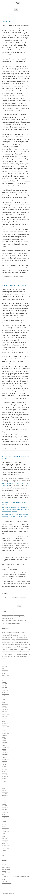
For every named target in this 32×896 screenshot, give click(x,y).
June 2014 (4, 833)
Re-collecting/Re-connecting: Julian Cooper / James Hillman (14, 620)
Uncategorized (15, 276)
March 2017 (4, 790)
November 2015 (5, 812)
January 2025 (4, 687)
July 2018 (3, 762)
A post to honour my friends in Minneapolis (11, 623)
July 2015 (3, 819)
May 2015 (4, 823)
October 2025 (4, 673)
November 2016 (5, 797)
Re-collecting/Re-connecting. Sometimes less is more (13, 615)
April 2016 (4, 804)
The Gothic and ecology (7, 883)
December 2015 (5, 811)
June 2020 (4, 738)
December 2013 (5, 843)
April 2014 (4, 836)
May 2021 (4, 730)
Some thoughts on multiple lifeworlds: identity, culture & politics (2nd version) (16, 656)
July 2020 (3, 737)
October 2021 (4, 725)
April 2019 (4, 750)
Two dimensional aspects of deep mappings (11, 646)
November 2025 (5, 671)
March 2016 (4, 805)
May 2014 (4, 835)
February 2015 (5, 826)
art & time (4, 866)
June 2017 (4, 785)
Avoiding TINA (6, 22)
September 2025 (5, 675)
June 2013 (4, 853)
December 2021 (5, 721)
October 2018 (4, 757)
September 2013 (5, 848)
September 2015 (5, 816)
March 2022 (4, 716)
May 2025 (4, 680)
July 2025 (3, 678)
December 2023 (5, 704)
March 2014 (4, 838)
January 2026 (4, 668)
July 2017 (3, 783)
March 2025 (4, 683)
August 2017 (4, 781)
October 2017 (4, 778)
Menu (16, 9)
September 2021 (5, 726)
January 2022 (4, 719)
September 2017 (5, 780)
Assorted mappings (6, 867)
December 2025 (5, 670)
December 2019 (5, 742)
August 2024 (4, 695)
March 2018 (4, 769)
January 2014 (4, 841)
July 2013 (3, 852)
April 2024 (4, 702)
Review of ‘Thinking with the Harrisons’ (10, 632)
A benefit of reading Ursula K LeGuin (14, 285)
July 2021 (3, 728)
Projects (3, 879)
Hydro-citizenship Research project (9, 872)
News (3, 874)
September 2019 (5, 747)
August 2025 (4, 677)
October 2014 (4, 829)
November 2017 (5, 776)
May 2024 (4, 701)
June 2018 (4, 764)
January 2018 (4, 773)
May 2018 (4, 766)
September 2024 (5, 694)
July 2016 (3, 800)
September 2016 (5, 798)
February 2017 (5, 792)
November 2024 (5, 690)
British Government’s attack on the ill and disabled (15, 457)
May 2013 (4, 855)
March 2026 (4, 666)
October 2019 (4, 745)
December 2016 (5, 795)
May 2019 (4, 749)
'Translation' (4, 864)
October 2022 (4, 713)
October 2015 (4, 814)
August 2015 (4, 817)
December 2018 (5, 754)
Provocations (4, 881)
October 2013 (4, 847)
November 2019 (5, 744)
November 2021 (5, 723)
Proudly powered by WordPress (8, 893)
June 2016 (4, 802)
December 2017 (5, 774)
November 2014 (5, 828)
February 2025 (5, 685)
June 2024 (4, 699)
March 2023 (4, 707)
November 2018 (5, 756)
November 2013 (5, 845)
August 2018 (4, 761)
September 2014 (5, 831)
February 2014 (5, 840)
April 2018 (4, 768)
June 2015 (4, 821)
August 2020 (4, 735)
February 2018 (5, 771)
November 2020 (5, 733)
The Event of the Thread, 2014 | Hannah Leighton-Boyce (14, 654)
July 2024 (3, 697)
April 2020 (4, 740)
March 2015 (4, 824)
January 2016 (4, 809)
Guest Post (4, 871)
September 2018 (5, 759)
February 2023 (5, 709)
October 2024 (4, 692)
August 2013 (4, 850)
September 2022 (5, 714)
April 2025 (4, 682)
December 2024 (5, 689)
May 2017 (4, 786)
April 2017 (4, 788)
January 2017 (4, 793)
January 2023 (4, 711)
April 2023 (4, 706)
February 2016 (5, 807)
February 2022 (5, 718)
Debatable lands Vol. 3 (6, 869)
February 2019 (5, 752)
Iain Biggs (16, 3)
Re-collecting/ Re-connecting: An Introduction (11, 622)
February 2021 (5, 731)
